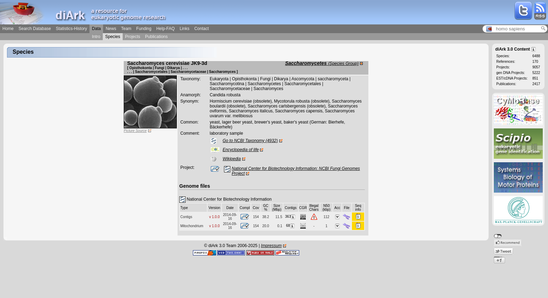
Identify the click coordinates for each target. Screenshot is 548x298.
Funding (143, 28)
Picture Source (135, 131)
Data (96, 28)
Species (112, 36)
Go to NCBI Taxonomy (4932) (250, 140)
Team (126, 28)
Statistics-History (71, 28)
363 (290, 216)
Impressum (271, 245)
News (111, 28)
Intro (96, 36)
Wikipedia (232, 158)
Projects (132, 36)
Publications (156, 36)
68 (290, 226)
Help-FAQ (165, 28)
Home (8, 28)
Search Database (35, 28)
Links (184, 28)
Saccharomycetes (322, 63)
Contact (201, 28)
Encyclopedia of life (241, 149)
